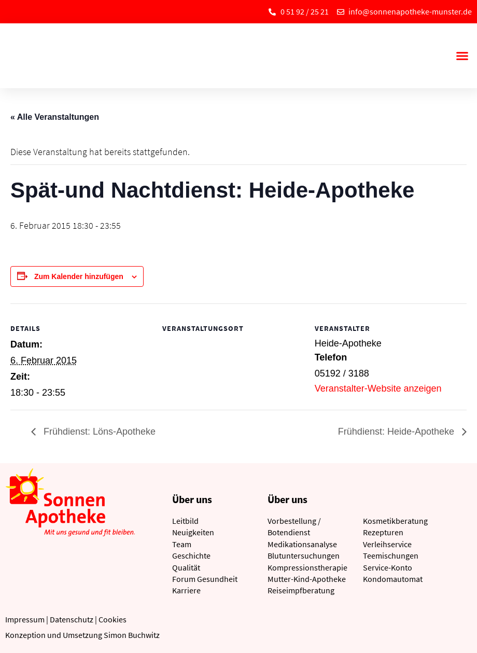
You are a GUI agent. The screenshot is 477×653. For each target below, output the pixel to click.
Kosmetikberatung (395, 521)
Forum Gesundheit (204, 579)
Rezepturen (383, 532)
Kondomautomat (393, 579)
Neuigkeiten (193, 532)
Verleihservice (387, 544)
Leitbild (185, 521)
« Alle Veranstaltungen (54, 117)
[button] (462, 56)
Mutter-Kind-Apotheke (307, 579)
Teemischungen (390, 555)
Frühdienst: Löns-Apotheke (98, 431)
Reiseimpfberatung (301, 590)
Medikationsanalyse (302, 544)
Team (181, 544)
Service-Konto (387, 567)
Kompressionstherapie (307, 567)
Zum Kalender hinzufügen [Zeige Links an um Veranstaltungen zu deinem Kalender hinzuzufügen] (78, 276)
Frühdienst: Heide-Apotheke (397, 431)
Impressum (25, 619)
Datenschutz (71, 619)
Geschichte (191, 555)
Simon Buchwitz (132, 635)
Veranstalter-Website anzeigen (378, 388)
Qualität (186, 567)
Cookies (113, 619)
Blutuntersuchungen (304, 555)
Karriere (186, 590)
